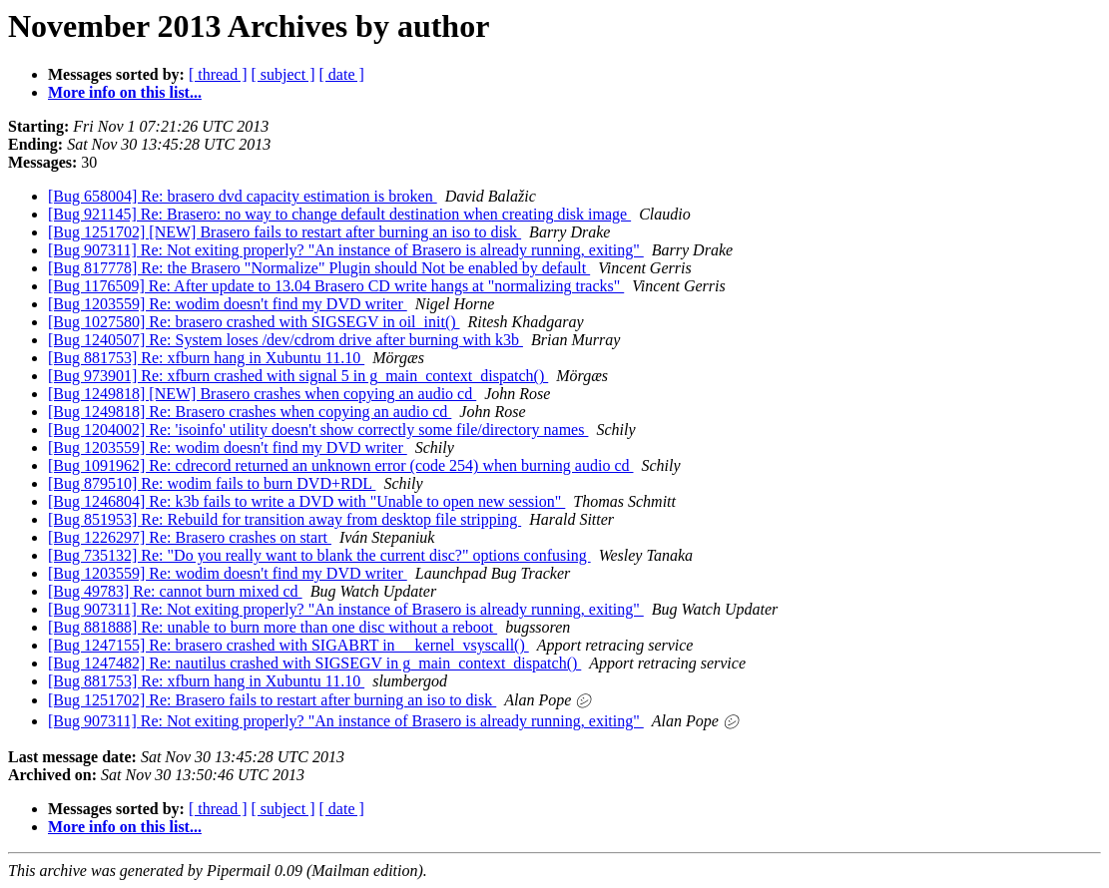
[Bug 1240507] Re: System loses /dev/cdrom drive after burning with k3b (285, 339)
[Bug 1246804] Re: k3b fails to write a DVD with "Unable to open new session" (306, 501)
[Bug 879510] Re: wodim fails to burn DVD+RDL (211, 483)
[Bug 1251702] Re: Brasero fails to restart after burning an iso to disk (272, 699)
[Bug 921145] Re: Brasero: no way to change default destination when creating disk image (339, 214)
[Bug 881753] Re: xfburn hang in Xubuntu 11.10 (206, 357)
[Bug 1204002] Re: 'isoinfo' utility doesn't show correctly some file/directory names (318, 429)
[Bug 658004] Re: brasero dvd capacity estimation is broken (242, 196)
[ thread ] (218, 74)
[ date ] (341, 74)
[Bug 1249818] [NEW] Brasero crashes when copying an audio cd (262, 393)
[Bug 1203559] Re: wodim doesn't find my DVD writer (227, 303)
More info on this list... (125, 92)
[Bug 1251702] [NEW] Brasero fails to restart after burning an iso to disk (284, 231)
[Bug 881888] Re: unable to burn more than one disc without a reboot (272, 627)
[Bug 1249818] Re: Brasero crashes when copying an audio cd (249, 411)
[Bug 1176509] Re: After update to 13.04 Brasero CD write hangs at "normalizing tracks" (336, 285)
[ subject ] (283, 74)
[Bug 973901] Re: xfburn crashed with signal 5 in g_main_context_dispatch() (298, 375)
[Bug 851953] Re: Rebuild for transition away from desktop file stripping (284, 519)
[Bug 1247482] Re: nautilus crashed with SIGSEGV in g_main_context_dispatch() (314, 663)
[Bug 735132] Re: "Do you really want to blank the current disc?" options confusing (319, 555)
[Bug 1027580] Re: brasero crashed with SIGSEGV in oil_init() (254, 321)
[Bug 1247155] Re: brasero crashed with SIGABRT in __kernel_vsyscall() (288, 645)
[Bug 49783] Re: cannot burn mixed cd (175, 591)
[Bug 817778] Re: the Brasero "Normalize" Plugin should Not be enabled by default (319, 267)
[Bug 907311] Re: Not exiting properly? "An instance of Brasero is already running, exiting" (346, 249)
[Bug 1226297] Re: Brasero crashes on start (189, 537)
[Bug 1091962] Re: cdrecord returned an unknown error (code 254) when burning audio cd (341, 465)
